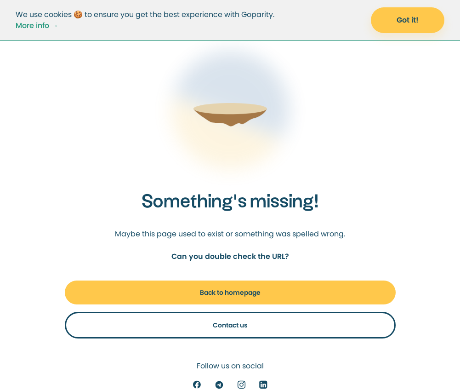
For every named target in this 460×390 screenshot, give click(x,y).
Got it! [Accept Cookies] (408, 20)
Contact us (230, 325)
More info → (37, 25)
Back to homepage (230, 292)
